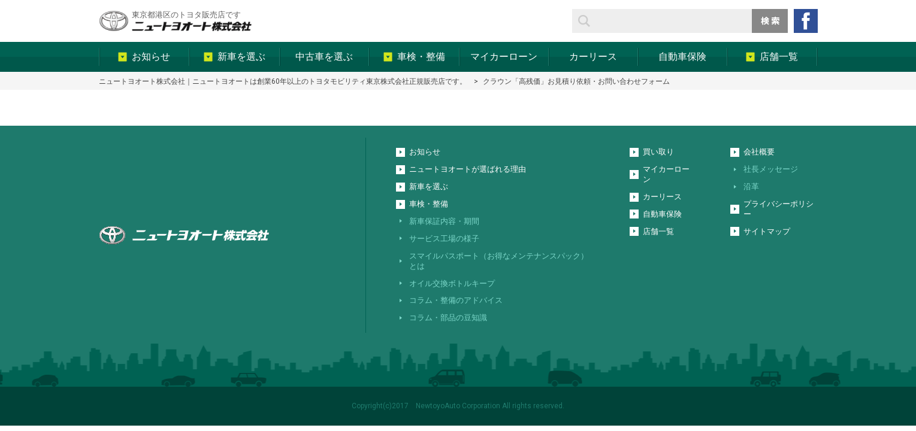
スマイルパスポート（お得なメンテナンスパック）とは (498, 261)
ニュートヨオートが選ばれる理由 (467, 169)
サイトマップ (766, 231)
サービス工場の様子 (444, 238)
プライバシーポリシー (778, 208)
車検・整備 (428, 203)
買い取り (658, 151)
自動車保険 (662, 214)
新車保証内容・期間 (444, 221)
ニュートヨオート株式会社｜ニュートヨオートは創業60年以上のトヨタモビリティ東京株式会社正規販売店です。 (283, 81)
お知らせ (424, 151)
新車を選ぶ (428, 186)
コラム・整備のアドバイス (456, 300)
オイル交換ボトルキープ (452, 283)
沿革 (751, 186)
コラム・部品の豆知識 (448, 317)
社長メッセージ (770, 169)
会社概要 (759, 151)
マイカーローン (666, 174)
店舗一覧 (658, 231)
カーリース (662, 196)
